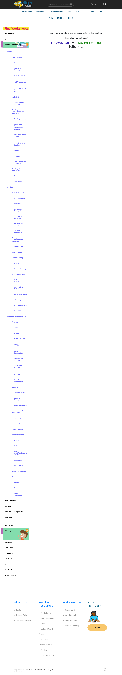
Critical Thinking (71, 626)
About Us (20, 602)
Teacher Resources (46, 604)
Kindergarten (57, 12)
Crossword (69, 610)
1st (69, 12)
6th (51, 18)
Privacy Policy (21, 615)
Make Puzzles (72, 602)
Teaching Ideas (46, 618)
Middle (60, 18)
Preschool (41, 12)
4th (92, 12)
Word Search (69, 615)
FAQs (17, 610)
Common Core (46, 655)
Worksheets (26, 12)
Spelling (43, 650)
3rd (84, 12)
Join (97, 627)
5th (100, 12)
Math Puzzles (70, 620)
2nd (77, 12)
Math (42, 623)
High (70, 18)
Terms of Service (22, 620)
